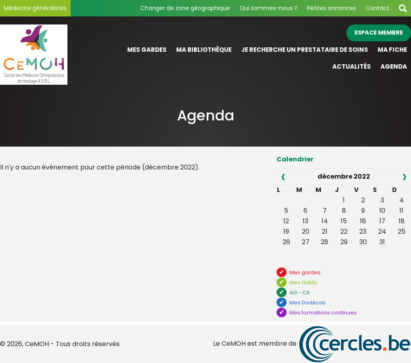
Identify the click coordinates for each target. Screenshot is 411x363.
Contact (377, 8)
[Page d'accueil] (51, 54)
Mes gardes (147, 49)
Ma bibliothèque (204, 49)
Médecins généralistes (35, 8)
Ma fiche (392, 49)
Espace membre (378, 33)
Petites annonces (331, 8)
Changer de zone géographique (185, 8)
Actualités (351, 66)
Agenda (393, 66)
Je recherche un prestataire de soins (304, 49)
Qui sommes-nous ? (268, 8)
